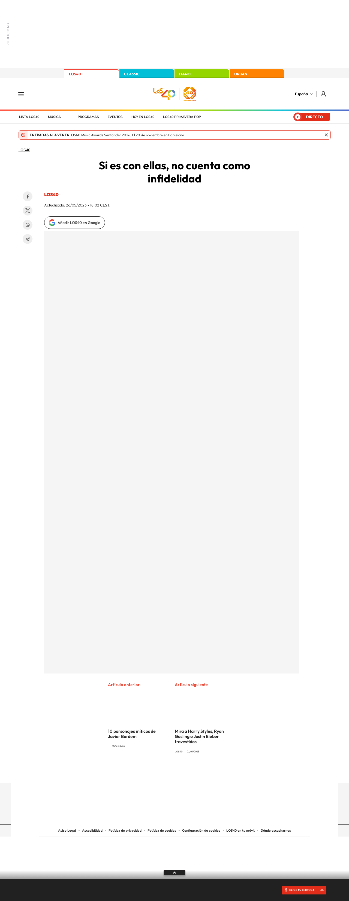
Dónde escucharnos (276, 830)
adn (251, 844)
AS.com (233, 844)
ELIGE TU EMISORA (301, 890)
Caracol (271, 844)
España (301, 93)
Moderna (135, 859)
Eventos (115, 117)
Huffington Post (119, 851)
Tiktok (152, 772)
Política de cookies (162, 830)
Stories (207, 772)
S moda (208, 859)
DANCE (186, 74)
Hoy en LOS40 (142, 117)
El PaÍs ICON (186, 859)
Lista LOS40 (29, 117)
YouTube (163, 772)
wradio (165, 851)
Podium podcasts (162, 859)
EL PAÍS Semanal (227, 851)
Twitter (27, 210)
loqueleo (233, 859)
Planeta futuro (247, 851)
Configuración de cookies (201, 830)
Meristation (259, 859)
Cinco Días (186, 851)
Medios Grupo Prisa (63, 862)
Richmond (109, 859)
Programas (88, 117)
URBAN (240, 74)
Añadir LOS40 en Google (79, 222)
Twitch (196, 772)
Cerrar (326, 135)
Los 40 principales (138, 844)
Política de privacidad (125, 830)
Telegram (27, 239)
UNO (150, 851)
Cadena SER (216, 844)
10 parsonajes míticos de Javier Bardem (132, 733)
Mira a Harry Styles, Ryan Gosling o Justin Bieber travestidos (199, 736)
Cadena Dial (207, 851)
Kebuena (266, 851)
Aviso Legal (67, 830)
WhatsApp (27, 225)
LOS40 (75, 74)
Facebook (27, 196)
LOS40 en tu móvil (240, 830)
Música (54, 117)
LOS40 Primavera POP (182, 117)
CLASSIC (132, 74)
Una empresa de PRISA (63, 848)
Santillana (163, 844)
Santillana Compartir (192, 844)
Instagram (141, 772)
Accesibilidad (92, 830)
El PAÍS (112, 844)
